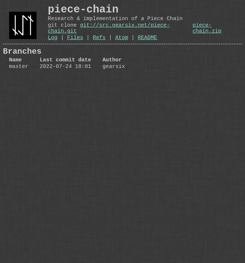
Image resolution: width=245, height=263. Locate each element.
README (147, 45)
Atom (121, 45)
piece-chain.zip (206, 33)
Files (75, 45)
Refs (99, 45)
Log (52, 45)
